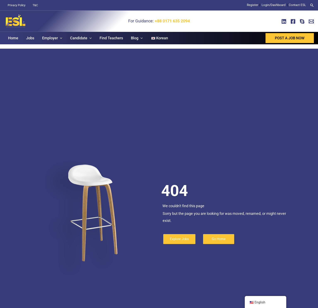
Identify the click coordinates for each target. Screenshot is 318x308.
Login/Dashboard (274, 5)
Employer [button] (51, 38)
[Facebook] (293, 21)
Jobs (30, 38)
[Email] (311, 21)
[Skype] (302, 21)
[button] (312, 5)
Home (13, 38)
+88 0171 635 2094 (172, 20)
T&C (33, 5)
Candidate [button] (79, 38)
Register (252, 5)
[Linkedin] (283, 21)
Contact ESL (297, 5)
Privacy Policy (16, 5)
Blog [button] (134, 38)
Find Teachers (109, 38)
